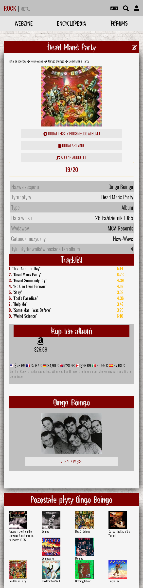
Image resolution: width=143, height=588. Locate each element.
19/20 (71, 169)
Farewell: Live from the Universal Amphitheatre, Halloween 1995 (21, 535)
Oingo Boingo (56, 60)
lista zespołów (17, 60)
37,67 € (36, 366)
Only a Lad (114, 581)
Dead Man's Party (17, 581)
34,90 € (53, 366)
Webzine (24, 23)
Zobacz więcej (71, 461)
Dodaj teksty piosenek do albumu (71, 134)
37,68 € (119, 366)
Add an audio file (71, 157)
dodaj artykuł (71, 145)
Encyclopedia (71, 23)
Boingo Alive (48, 558)
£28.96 (69, 366)
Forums (119, 23)
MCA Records (120, 228)
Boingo (45, 531)
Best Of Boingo (82, 531)
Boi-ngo (79, 558)
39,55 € (102, 366)
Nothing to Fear (83, 581)
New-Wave (37, 60)
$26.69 (40, 349)
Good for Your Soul (51, 581)
